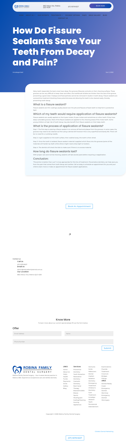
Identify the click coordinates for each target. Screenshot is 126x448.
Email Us (21, 266)
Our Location (23, 271)
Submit (107, 348)
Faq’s (84, 15)
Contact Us (63, 18)
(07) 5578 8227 (73, 6)
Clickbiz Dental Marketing (104, 431)
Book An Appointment (79, 206)
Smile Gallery (95, 15)
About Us (30, 15)
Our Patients (43, 15)
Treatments (56, 15)
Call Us (20, 261)
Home (21, 15)
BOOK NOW (100, 6)
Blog (105, 15)
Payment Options (72, 15)
